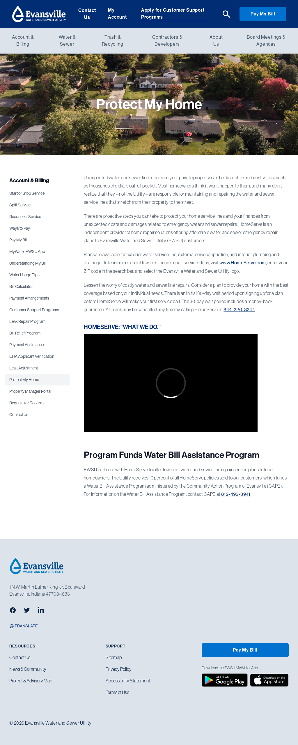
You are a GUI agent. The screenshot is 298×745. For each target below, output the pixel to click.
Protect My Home (24, 379)
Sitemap (114, 657)
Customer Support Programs (34, 309)
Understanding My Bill (28, 263)
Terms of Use (117, 692)
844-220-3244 (239, 309)
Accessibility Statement (128, 680)
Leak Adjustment (23, 368)
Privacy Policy (119, 669)
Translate (23, 626)
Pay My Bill (263, 14)
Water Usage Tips (24, 274)
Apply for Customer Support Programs (173, 13)
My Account (117, 13)
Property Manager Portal (30, 391)
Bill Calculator (21, 286)
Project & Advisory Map (30, 680)
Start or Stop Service (27, 193)
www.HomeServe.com (242, 263)
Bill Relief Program (24, 333)
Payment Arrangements (29, 298)
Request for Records (27, 403)
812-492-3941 (236, 494)
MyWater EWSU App (27, 251)
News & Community (27, 669)
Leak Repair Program (27, 321)
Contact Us (87, 14)
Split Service (20, 205)
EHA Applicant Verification (31, 356)
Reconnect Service (25, 216)
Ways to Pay (19, 228)
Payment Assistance (26, 344)
